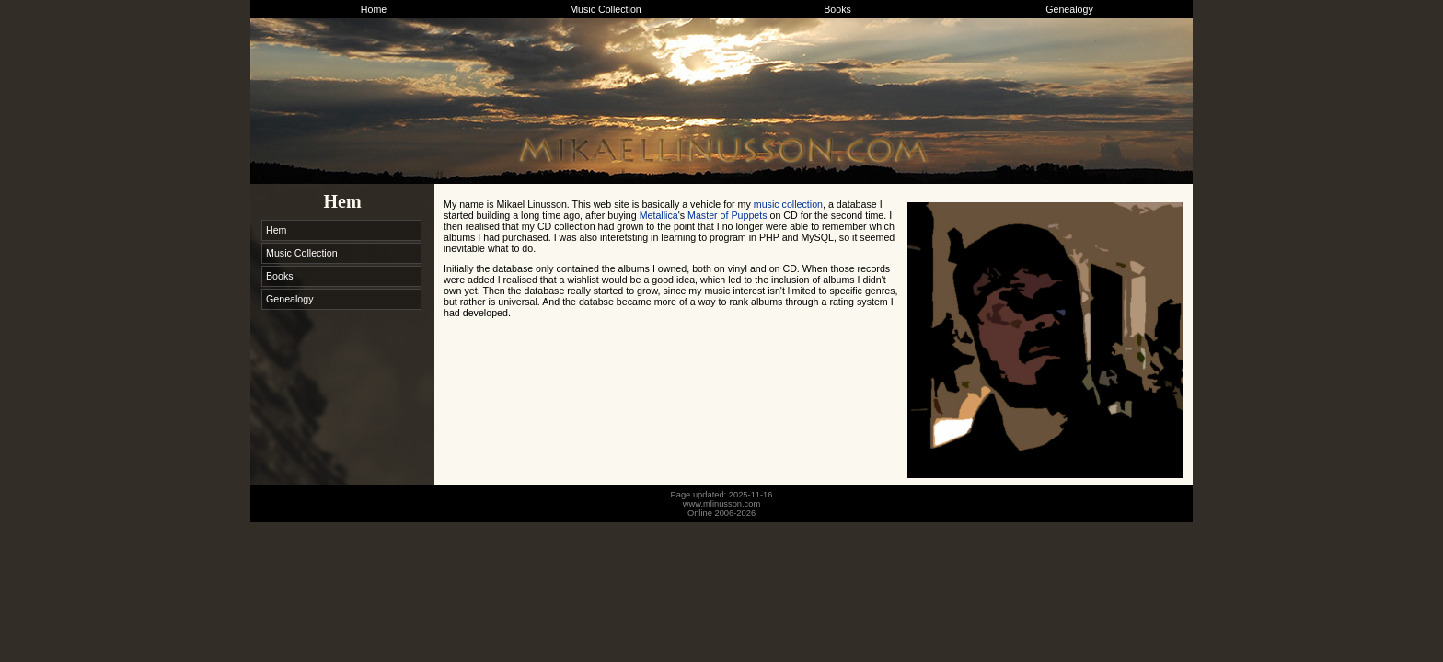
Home (374, 9)
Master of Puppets (727, 215)
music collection (788, 204)
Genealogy (1069, 9)
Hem (276, 229)
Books (837, 9)
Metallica (659, 215)
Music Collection (605, 9)
